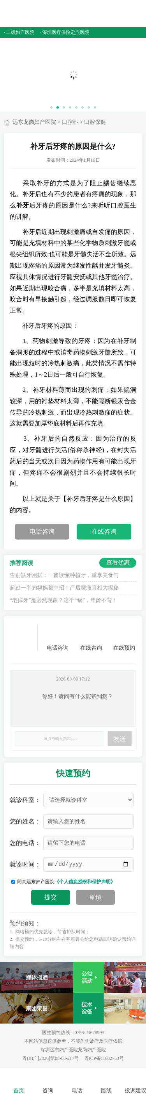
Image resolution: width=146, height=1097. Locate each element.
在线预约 (124, 637)
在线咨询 (103, 531)
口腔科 (70, 122)
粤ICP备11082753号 (104, 1058)
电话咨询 (42, 531)
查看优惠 (118, 562)
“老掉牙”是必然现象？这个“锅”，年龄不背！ (64, 600)
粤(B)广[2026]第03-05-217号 (51, 1058)
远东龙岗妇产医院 (34, 122)
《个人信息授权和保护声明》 (85, 881)
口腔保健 (95, 122)
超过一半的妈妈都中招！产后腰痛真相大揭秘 (64, 588)
